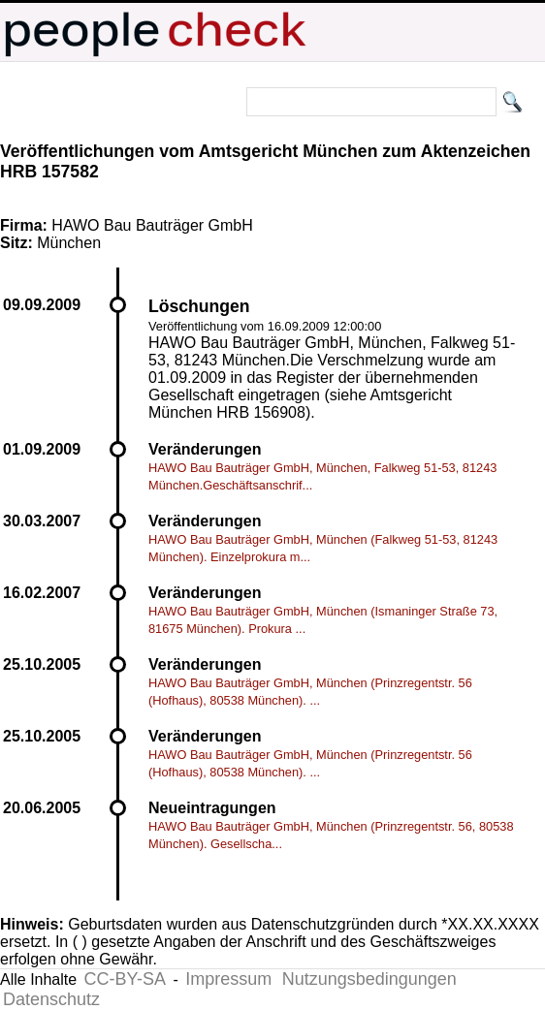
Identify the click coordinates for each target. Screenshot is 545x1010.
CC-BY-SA (125, 979)
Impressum (228, 979)
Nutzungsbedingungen (369, 979)
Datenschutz (51, 999)
